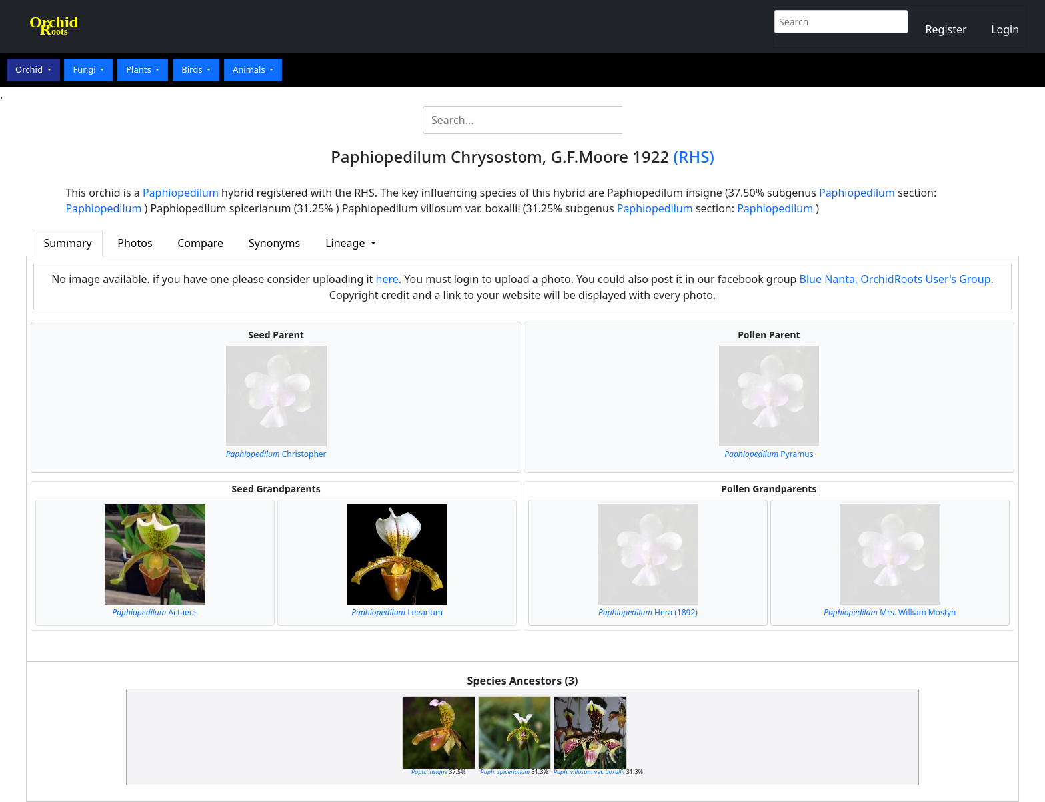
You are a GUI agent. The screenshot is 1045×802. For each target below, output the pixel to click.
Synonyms (274, 243)
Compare (200, 243)
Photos (134, 243)
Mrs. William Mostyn (890, 612)
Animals (250, 69)
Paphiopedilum (181, 192)
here (387, 279)
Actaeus (154, 612)
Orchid (30, 69)
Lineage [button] (346, 243)
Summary (67, 243)
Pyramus (768, 454)
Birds (193, 69)
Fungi (85, 69)
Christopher (276, 454)
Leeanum (397, 612)
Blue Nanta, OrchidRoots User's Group (895, 279)
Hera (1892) (648, 612)
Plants (139, 69)
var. (589, 771)
